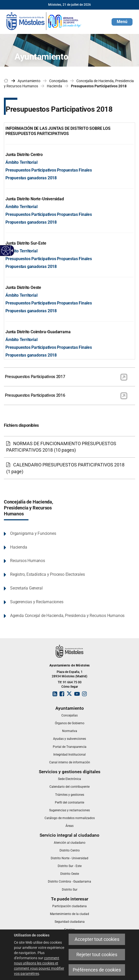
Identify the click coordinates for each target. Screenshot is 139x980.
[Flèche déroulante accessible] (11, 250)
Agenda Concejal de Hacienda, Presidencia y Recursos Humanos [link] (67, 615)
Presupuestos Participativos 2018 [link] (99, 86)
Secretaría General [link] (26, 588)
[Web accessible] (5, 250)
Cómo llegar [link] (69, 686)
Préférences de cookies (97, 969)
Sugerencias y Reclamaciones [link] (36, 601)
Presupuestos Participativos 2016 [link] (35, 395)
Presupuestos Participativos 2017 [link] (35, 376)
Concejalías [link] (58, 81)
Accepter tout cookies (97, 939)
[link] (44, 21)
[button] (122, 22)
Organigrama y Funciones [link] (33, 533)
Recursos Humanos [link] (27, 560)
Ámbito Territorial (21, 162)
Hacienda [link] (54, 86)
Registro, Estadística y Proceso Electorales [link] (47, 574)
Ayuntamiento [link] (29, 81)
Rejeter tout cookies (96, 954)
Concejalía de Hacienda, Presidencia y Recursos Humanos (28, 507)
